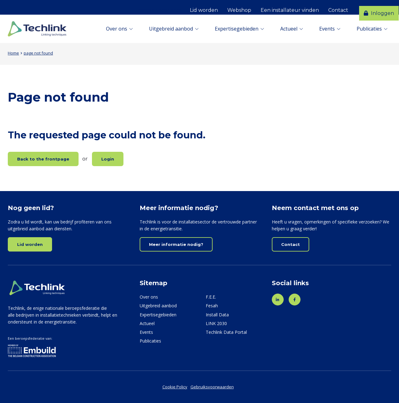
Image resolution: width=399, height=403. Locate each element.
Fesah (212, 306)
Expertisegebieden (236, 28)
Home (13, 53)
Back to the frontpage (43, 158)
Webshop (232, 7)
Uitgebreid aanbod (171, 28)
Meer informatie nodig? (176, 244)
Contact (331, 7)
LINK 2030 (216, 323)
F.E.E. (211, 297)
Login (107, 158)
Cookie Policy (174, 387)
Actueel (288, 28)
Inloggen (374, 7)
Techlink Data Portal (226, 332)
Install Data (217, 315)
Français (137, 7)
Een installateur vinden (282, 7)
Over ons (116, 28)
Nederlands (161, 7)
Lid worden (196, 7)
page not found (38, 53)
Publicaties (369, 28)
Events (327, 28)
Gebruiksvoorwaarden (212, 387)
